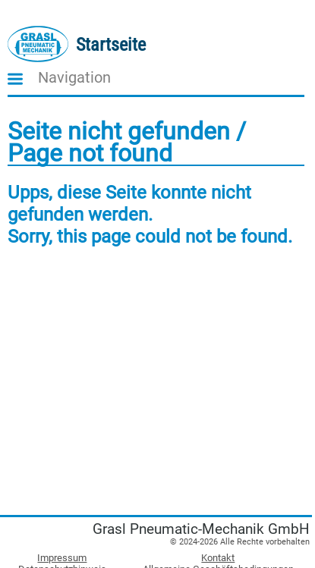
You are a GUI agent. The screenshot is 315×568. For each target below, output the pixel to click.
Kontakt (218, 557)
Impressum (62, 557)
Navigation (74, 77)
